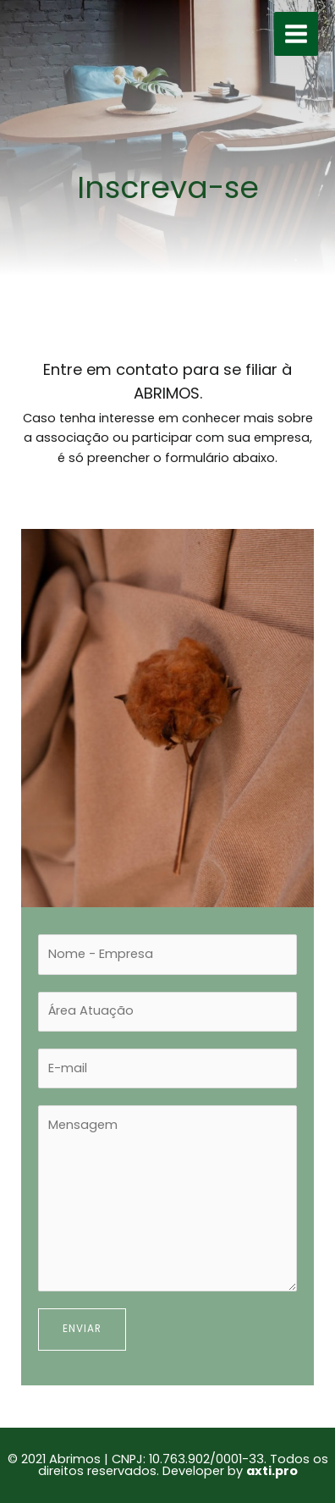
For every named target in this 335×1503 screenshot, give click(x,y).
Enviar (82, 1328)
